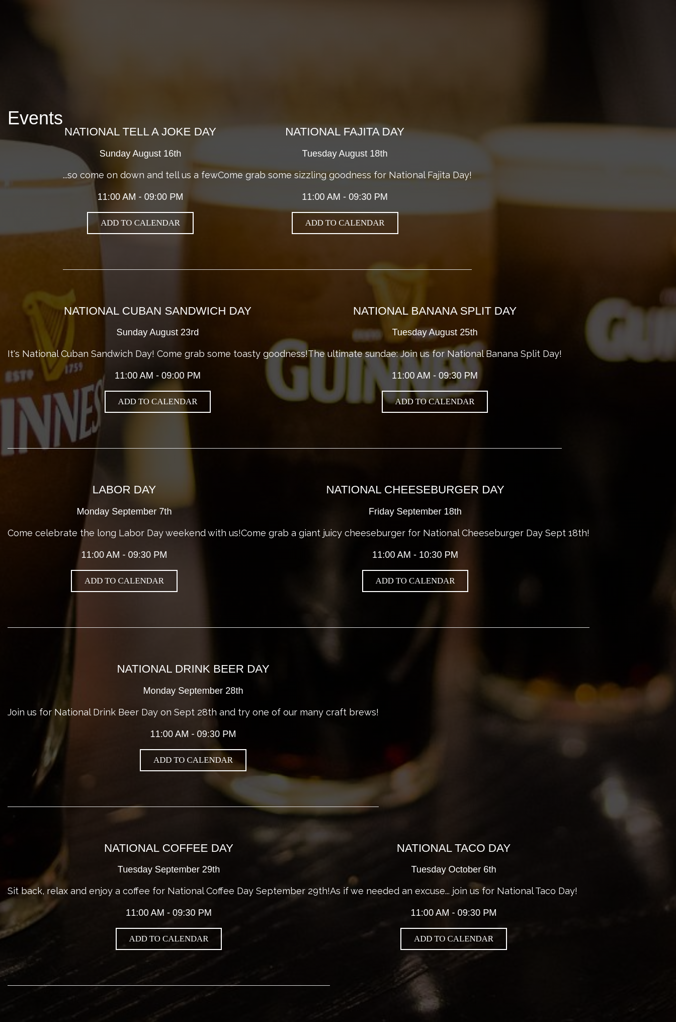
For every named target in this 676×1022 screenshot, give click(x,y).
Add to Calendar (140, 223)
